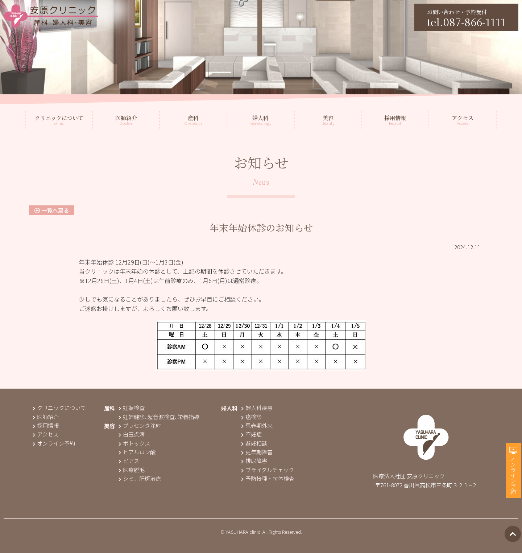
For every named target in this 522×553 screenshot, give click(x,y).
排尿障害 (254, 460)
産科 (109, 408)
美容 (109, 426)
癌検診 (251, 417)
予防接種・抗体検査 (267, 478)
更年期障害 (257, 452)
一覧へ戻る (51, 210)
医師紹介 (46, 417)
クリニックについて (59, 407)
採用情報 (46, 425)
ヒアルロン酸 (137, 452)
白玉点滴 (132, 434)
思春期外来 (257, 425)
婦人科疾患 (257, 407)
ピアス (129, 460)
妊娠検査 (132, 407)
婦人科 (229, 408)
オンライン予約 (513, 475)
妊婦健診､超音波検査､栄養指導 (159, 417)
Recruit (395, 120)
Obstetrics (193, 120)
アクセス (45, 434)
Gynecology (260, 120)
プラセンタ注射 (140, 425)
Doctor (126, 120)
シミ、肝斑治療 (140, 478)
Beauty (328, 120)
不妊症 (251, 434)
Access (462, 120)
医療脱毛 (132, 470)
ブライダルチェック (267, 470)
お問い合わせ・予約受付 (466, 18)
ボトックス (134, 443)
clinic (59, 120)
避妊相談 (254, 443)
